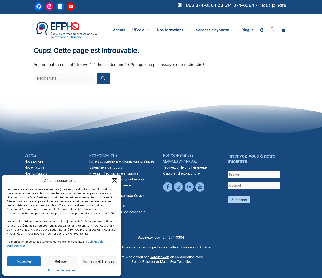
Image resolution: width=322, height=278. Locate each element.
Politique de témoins (61, 270)
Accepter (24, 261)
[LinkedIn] (189, 187)
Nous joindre (272, 5)
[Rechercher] (103, 78)
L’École (142, 30)
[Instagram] (178, 187)
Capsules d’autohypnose (181, 173)
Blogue (247, 30)
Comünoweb (159, 257)
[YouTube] (199, 187)
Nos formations (174, 30)
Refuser (61, 261)
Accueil (119, 30)
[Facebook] (167, 187)
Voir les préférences (98, 261)
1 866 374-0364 (199, 5)
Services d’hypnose (217, 30)
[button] (114, 180)
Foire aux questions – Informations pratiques (121, 161)
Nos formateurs (36, 173)
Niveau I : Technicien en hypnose (114, 173)
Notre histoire (34, 167)
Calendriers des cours (105, 167)
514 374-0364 (239, 5)
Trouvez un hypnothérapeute (185, 167)
